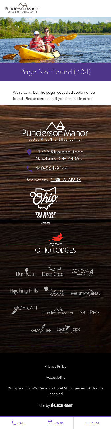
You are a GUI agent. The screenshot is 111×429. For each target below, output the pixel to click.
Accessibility (55, 377)
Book (55, 423)
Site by (56, 405)
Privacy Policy (55, 366)
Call (18, 423)
